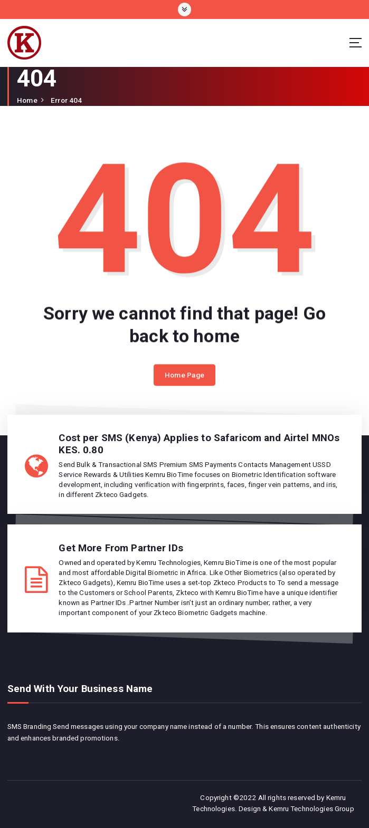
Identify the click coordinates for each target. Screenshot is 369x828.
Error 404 (66, 100)
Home (27, 100)
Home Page (184, 377)
